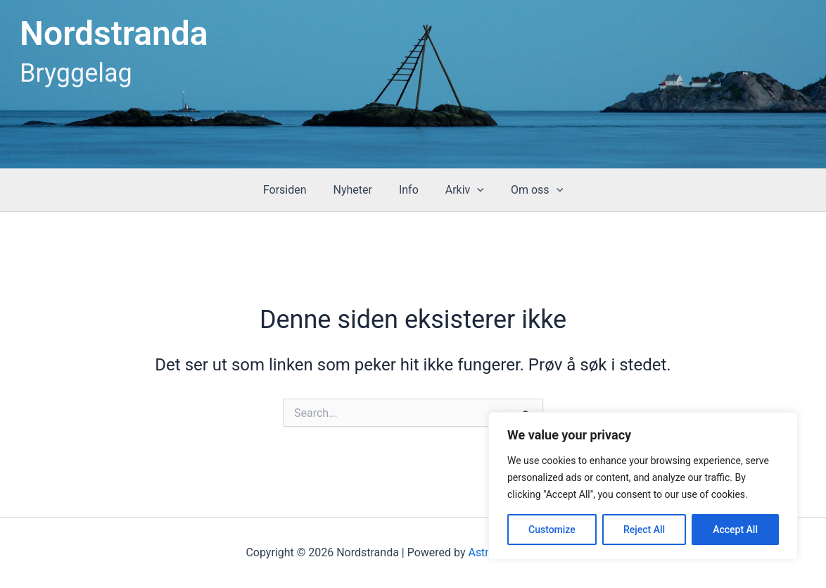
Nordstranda (114, 33)
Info (409, 189)
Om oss (528, 190)
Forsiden (293, 189)
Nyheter (356, 189)
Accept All (735, 529)
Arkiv (460, 190)
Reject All (644, 529)
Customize (552, 529)
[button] (473, 190)
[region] (643, 486)
